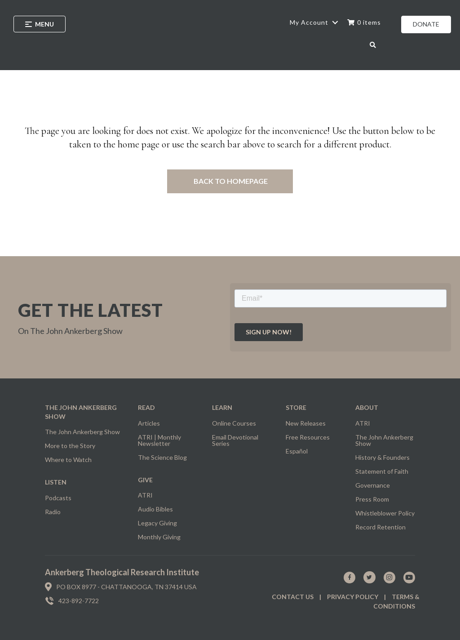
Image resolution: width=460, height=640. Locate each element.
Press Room (372, 499)
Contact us (293, 596)
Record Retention (380, 527)
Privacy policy (352, 596)
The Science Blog (162, 457)
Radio (53, 512)
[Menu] (39, 24)
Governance (372, 485)
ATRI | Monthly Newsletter (159, 440)
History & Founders (382, 457)
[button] (335, 22)
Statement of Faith (381, 471)
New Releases (306, 423)
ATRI (145, 495)
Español (297, 451)
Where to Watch (68, 459)
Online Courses (234, 423)
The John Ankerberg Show (82, 432)
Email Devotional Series (235, 440)
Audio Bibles (155, 509)
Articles (149, 423)
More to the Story (70, 445)
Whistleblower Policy (385, 513)
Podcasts (58, 498)
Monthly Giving (159, 537)
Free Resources (308, 437)
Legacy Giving (157, 523)
